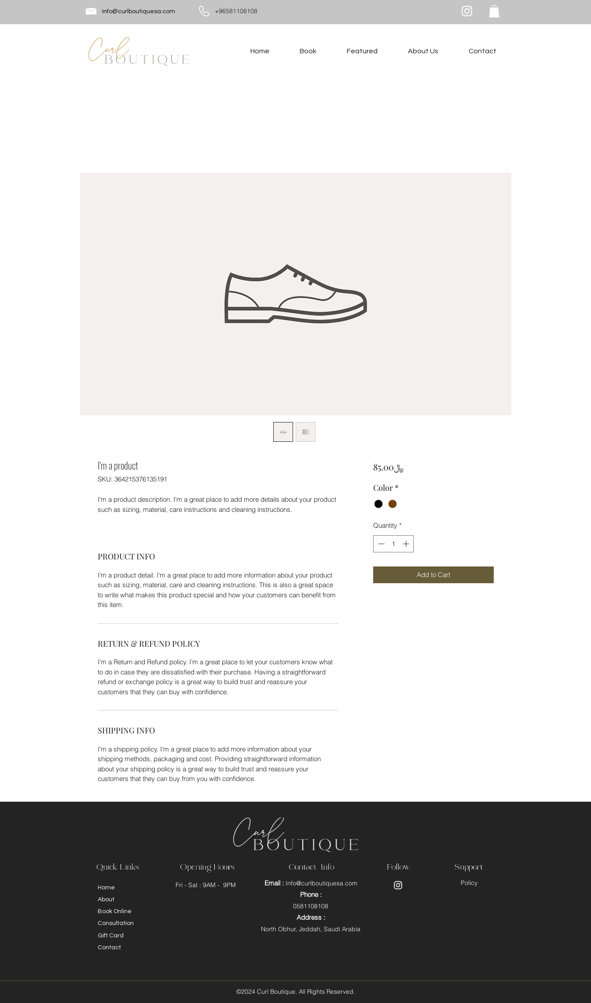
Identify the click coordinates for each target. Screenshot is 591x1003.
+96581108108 (236, 11)
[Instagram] (467, 11)
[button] (494, 11)
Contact (109, 947)
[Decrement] (380, 544)
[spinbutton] (393, 544)
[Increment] (407, 544)
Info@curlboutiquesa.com (138, 11)
